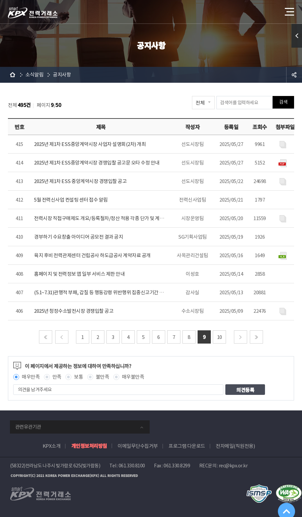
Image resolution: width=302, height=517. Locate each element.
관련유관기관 (28, 427)
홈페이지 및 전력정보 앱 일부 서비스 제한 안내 (79, 274)
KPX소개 (52, 446)
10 (219, 337)
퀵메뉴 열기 (296, 36)
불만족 (102, 377)
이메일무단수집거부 (138, 446)
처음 (45, 337)
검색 (283, 102)
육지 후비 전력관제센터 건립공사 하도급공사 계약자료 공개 (92, 255)
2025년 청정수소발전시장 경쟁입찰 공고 (73, 311)
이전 (61, 337)
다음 (240, 337)
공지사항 (62, 74)
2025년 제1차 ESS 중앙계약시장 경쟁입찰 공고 (80, 181)
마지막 (256, 337)
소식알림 (34, 74)
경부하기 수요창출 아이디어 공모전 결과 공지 (78, 237)
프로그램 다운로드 (187, 446)
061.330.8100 (132, 466)
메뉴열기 (288, 10)
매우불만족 (133, 377)
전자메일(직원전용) (235, 446)
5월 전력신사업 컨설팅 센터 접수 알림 (71, 200)
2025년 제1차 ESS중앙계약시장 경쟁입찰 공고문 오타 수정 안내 (97, 163)
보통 (78, 377)
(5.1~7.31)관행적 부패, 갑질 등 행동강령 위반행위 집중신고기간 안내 (101, 292)
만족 (57, 377)
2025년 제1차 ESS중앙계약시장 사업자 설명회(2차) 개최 (90, 144)
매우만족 (31, 377)
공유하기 (294, 75)
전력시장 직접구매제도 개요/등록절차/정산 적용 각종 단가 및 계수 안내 (104, 218)
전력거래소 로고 (32, 13)
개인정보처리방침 (89, 445)
